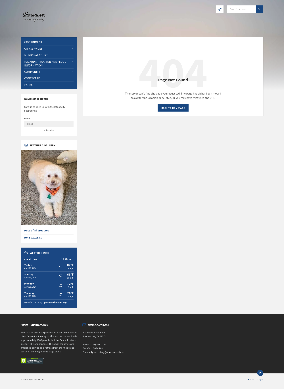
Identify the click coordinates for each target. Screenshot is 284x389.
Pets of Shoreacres (36, 230)
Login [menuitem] (260, 379)
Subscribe (49, 130)
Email (27, 118)
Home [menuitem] (251, 379)
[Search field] (245, 9)
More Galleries (33, 237)
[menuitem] (49, 42)
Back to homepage (173, 108)
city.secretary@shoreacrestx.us (106, 352)
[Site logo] (33, 30)
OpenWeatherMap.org (55, 302)
